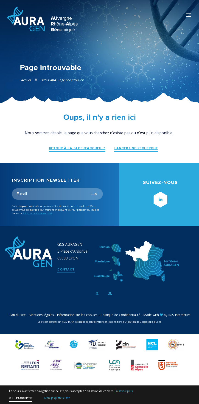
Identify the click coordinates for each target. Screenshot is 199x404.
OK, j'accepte (20, 398)
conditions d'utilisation (123, 321)
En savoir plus (124, 391)
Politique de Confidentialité (37, 213)
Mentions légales (41, 315)
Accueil (26, 80)
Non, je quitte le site (57, 398)
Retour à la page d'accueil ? (77, 148)
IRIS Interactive (179, 315)
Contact (66, 269)
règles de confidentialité (91, 321)
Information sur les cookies (77, 315)
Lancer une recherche (136, 148)
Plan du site (17, 315)
